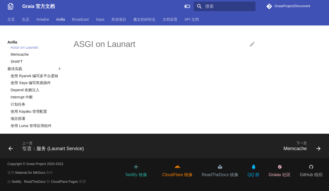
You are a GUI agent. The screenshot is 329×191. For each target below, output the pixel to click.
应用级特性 (34, 71)
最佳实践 (34, 107)
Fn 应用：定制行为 (29, 57)
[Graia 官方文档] (10, 6)
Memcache (20, 93)
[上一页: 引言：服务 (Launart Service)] (47, 146)
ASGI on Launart (24, 86)
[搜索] (224, 6)
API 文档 (191, 19)
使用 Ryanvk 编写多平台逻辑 (34, 114)
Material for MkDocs (30, 173)
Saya (100, 19)
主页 (11, 19)
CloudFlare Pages (65, 182)
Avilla (60, 19)
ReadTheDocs (35, 182)
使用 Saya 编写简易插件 (31, 121)
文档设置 (170, 19)
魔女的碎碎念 (144, 19)
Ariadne (42, 19)
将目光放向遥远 (23, 64)
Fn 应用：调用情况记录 (33, 50)
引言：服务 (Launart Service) (34, 79)
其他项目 (118, 19)
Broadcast (80, 19)
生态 (25, 19)
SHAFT (17, 100)
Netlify (17, 182)
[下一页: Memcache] (300, 146)
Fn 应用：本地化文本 (31, 43)
